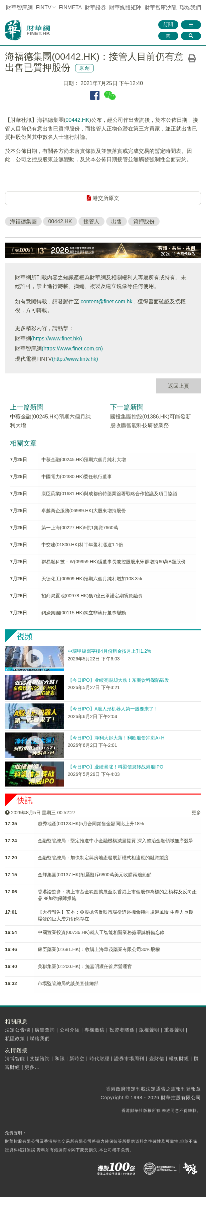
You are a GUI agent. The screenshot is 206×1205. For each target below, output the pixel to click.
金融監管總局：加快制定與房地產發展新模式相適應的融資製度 (103, 857)
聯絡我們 (190, 7)
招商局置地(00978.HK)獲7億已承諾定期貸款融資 (92, 595)
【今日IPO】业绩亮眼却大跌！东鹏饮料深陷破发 (118, 680)
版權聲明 (149, 1029)
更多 (196, 812)
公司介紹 (70, 1029)
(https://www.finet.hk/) (56, 338)
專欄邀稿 (94, 1029)
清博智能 (15, 1058)
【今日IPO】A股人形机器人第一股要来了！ (113, 708)
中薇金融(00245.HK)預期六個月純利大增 (83, 459)
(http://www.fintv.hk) (75, 359)
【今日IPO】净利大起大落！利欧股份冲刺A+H (116, 737)
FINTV (43, 7)
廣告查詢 (45, 1029)
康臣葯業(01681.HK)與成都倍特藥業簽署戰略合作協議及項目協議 (109, 493)
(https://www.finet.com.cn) (72, 348)
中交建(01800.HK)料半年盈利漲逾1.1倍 (82, 544)
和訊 (60, 1058)
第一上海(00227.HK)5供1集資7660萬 (79, 527)
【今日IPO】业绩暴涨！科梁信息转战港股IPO (115, 767)
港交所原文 (103, 198)
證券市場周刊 (129, 1058)
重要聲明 (174, 1029)
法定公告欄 (17, 1029)
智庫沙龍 (161, 7)
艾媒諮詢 (40, 1058)
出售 (116, 221)
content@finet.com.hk (106, 301)
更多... (32, 1067)
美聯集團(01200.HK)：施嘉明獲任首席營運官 (85, 966)
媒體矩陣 (125, 7)
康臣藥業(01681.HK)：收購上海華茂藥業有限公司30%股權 (99, 949)
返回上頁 (178, 386)
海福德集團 (23, 221)
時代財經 (99, 1058)
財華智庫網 (19, 7)
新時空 (76, 1058)
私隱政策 (15, 1038)
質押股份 (144, 221)
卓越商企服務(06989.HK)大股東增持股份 (83, 510)
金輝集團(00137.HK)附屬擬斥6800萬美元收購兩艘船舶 (95, 874)
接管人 (91, 221)
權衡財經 (179, 1058)
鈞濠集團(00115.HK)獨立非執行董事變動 (83, 612)
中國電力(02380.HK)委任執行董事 (76, 476)
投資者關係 (122, 1029)
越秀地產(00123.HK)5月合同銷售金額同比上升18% (91, 823)
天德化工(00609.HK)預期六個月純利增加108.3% (91, 578)
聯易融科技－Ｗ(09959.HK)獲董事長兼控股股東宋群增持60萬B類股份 (113, 561)
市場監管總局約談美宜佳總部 (68, 983)
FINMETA (70, 7)
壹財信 (156, 1058)
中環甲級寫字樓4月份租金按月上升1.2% (109, 651)
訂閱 (168, 24)
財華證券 (95, 7)
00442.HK (77, 120)
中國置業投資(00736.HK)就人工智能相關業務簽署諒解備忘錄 (101, 932)
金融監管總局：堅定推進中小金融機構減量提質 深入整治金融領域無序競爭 (115, 840)
